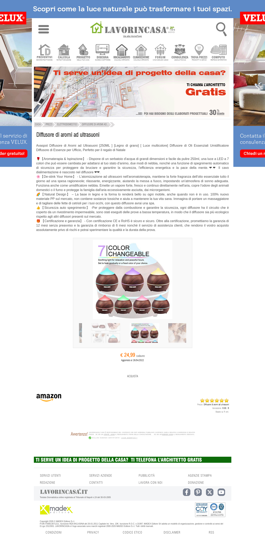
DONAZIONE (196, 482)
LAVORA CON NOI (150, 482)
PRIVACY (93, 532)
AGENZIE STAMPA (200, 475)
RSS (211, 532)
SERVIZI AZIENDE (100, 475)
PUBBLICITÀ (147, 475)
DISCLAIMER (172, 532)
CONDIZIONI (54, 532)
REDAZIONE (47, 482)
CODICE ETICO (132, 532)
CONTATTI (96, 482)
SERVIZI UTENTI (50, 475)
